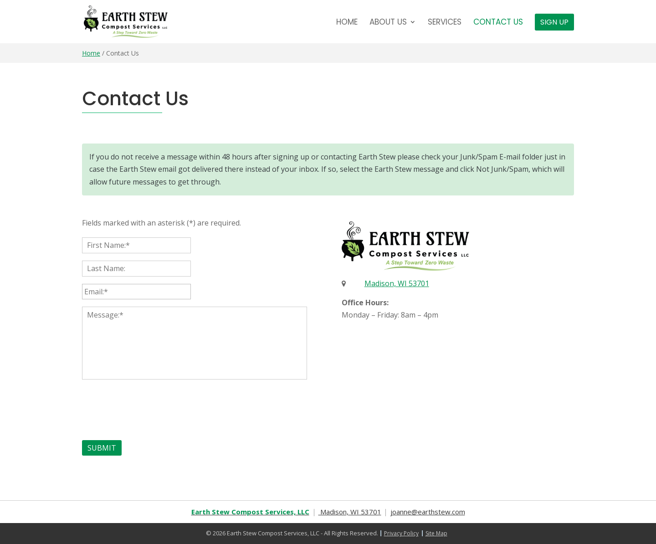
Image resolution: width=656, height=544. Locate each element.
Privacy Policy (401, 533)
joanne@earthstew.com (427, 511)
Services (444, 23)
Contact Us (498, 23)
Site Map (436, 533)
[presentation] (151, 408)
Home (347, 23)
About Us (388, 23)
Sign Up (554, 22)
